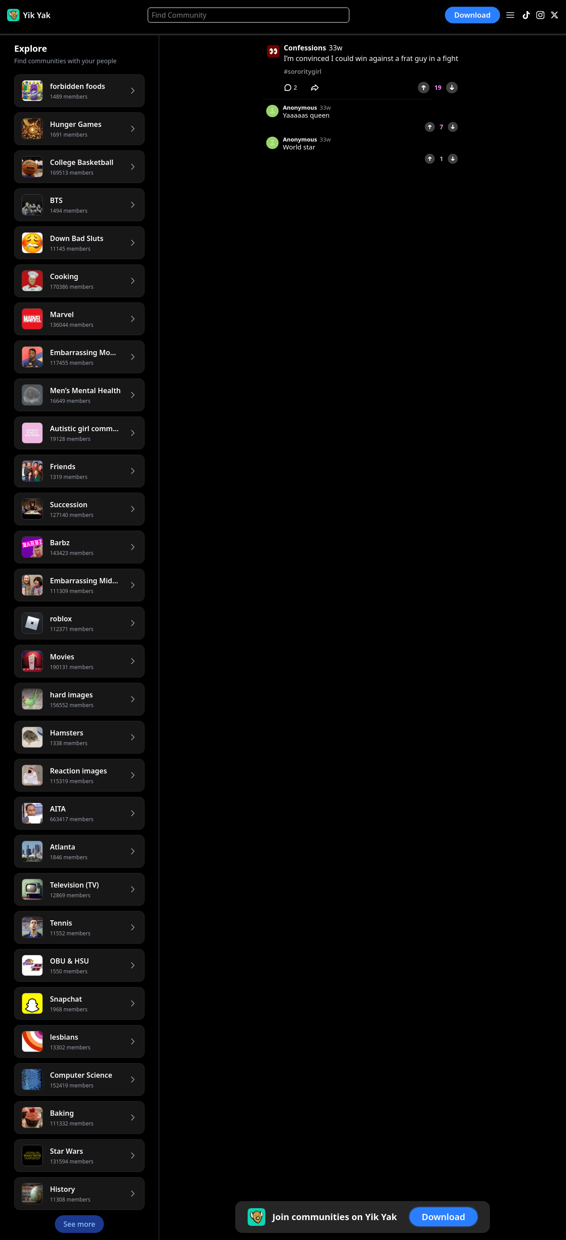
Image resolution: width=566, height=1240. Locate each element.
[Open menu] (510, 15)
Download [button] (473, 15)
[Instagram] (540, 15)
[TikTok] (526, 15)
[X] (554, 15)
